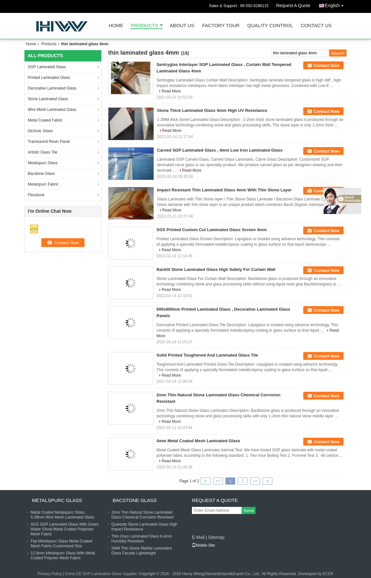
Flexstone (36, 195)
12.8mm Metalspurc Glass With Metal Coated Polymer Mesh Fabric (63, 555)
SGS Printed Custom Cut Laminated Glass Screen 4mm (211, 229)
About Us (182, 25)
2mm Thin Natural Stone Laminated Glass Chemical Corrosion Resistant (142, 514)
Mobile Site (203, 545)
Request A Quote (293, 5)
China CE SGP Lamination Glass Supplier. (102, 574)
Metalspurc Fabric (43, 184)
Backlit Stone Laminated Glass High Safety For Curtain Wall (216, 269)
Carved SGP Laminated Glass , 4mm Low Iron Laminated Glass (220, 150)
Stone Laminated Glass (48, 99)
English (336, 4)
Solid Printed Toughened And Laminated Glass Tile (207, 355)
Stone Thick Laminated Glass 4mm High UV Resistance (212, 110)
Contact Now (326, 65)
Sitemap (216, 537)
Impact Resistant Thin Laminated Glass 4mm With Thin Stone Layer (224, 189)
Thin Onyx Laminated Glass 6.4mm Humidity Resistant (141, 538)
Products (144, 25)
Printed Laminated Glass (49, 77)
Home (116, 25)
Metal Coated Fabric (45, 120)
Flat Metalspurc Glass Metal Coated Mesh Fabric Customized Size (61, 543)
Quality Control (270, 25)
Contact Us (316, 25)
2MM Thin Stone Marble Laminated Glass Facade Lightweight (141, 550)
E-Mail (198, 537)
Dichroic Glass (40, 131)
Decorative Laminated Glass (52, 88)
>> (255, 481)
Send (249, 510)
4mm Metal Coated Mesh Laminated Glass (198, 440)
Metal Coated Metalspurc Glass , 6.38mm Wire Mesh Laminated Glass (62, 514)
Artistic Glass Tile (42, 152)
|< (205, 481)
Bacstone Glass (41, 173)
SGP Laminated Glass (47, 67)
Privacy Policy (50, 574)
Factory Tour (220, 25)
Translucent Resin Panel (49, 141)
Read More (171, 91)
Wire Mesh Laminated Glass (52, 109)
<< (218, 481)
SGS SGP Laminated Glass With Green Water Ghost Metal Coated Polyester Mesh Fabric (65, 529)
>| (267, 481)
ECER (328, 574)
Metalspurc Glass (43, 163)
